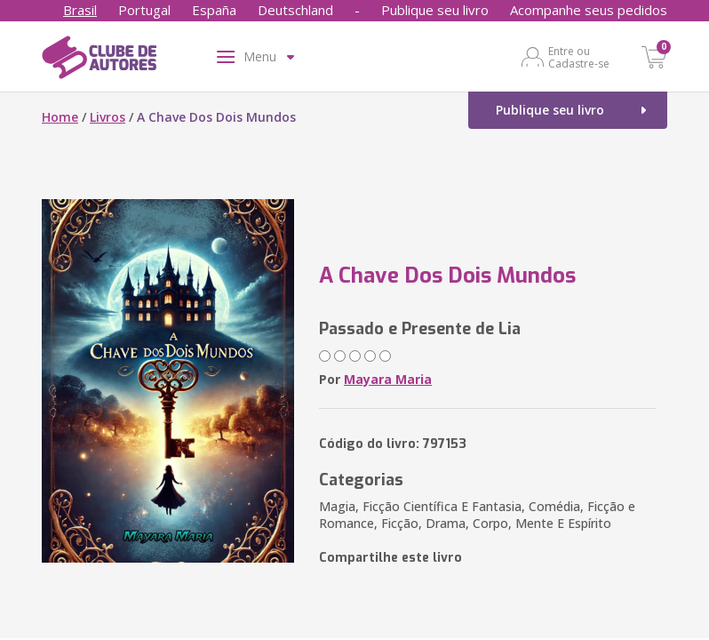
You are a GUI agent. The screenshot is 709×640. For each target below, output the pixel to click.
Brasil (80, 10)
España (214, 10)
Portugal (144, 10)
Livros (107, 116)
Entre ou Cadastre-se (578, 57)
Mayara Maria (388, 379)
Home (60, 116)
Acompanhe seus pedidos (588, 10)
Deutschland (295, 10)
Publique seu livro (435, 10)
